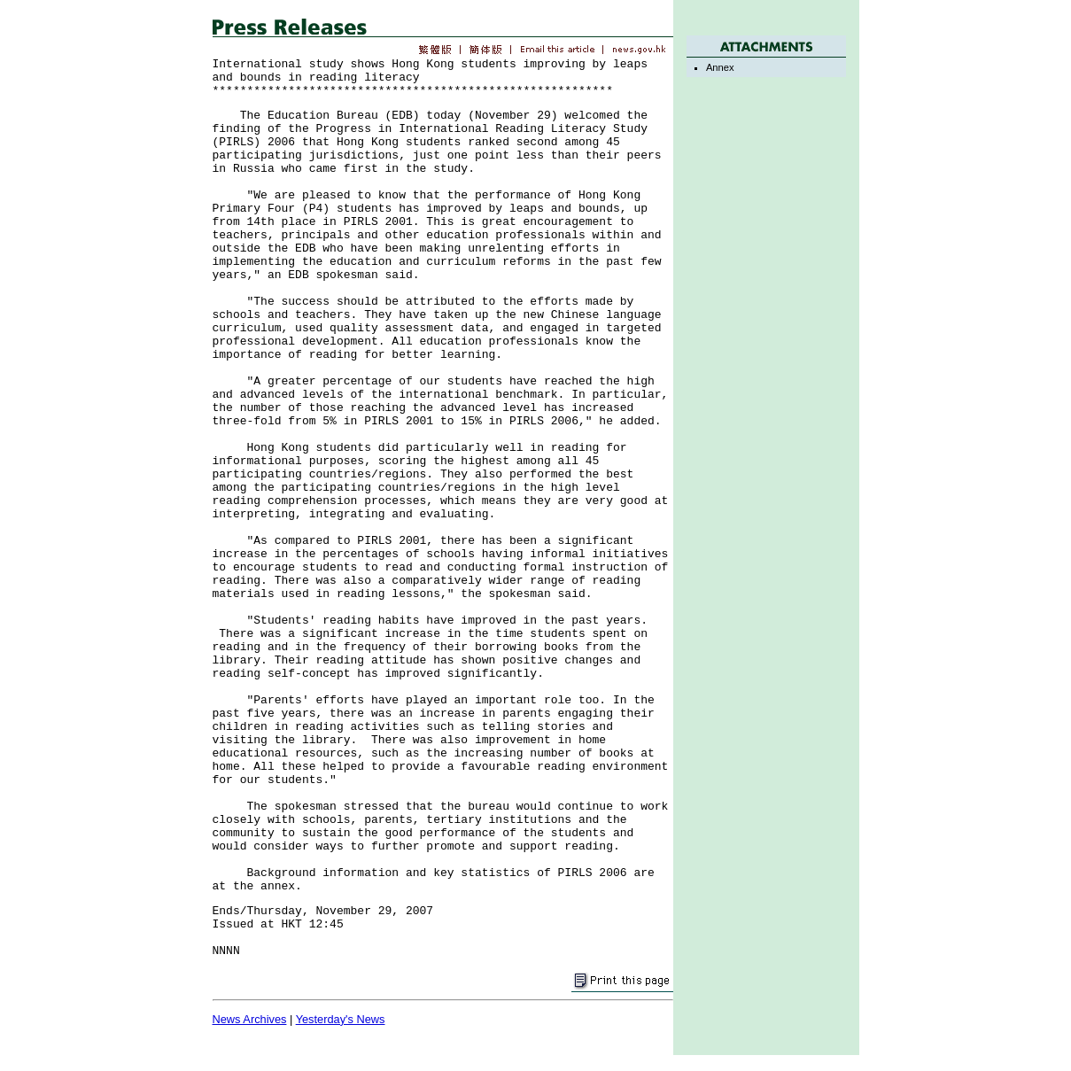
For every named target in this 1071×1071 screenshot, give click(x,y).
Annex (720, 67)
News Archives (250, 1019)
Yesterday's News (340, 1019)
